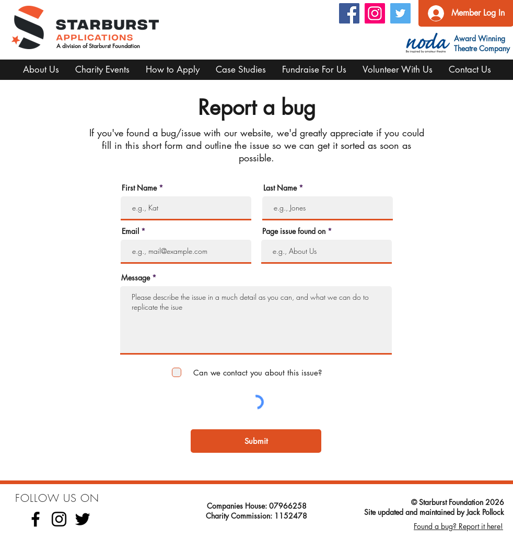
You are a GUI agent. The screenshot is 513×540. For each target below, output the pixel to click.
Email (130, 231)
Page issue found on (293, 231)
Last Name (280, 188)
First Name (139, 188)
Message (135, 277)
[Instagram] (375, 13)
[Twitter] (82, 519)
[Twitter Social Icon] (400, 13)
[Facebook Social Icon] (349, 13)
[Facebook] (35, 519)
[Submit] (256, 441)
